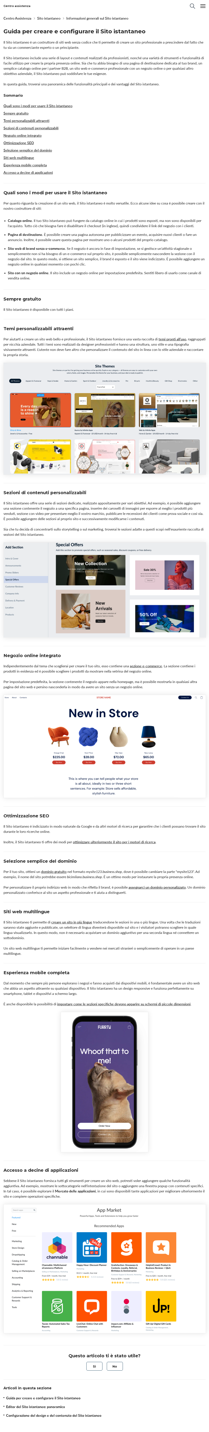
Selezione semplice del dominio (27, 150)
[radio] (94, 1366)
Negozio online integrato (22, 135)
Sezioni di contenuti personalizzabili (31, 128)
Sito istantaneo (48, 18)
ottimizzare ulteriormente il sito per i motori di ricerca (114, 842)
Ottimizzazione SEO (18, 143)
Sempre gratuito (15, 113)
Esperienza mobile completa (25, 165)
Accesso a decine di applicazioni (28, 172)
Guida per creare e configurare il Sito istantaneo (43, 1398)
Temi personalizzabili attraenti (26, 120)
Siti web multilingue (18, 157)
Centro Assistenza (17, 18)
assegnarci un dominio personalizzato (157, 887)
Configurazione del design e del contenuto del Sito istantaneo (53, 1415)
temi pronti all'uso (172, 339)
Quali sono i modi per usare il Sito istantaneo (37, 106)
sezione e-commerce (146, 666)
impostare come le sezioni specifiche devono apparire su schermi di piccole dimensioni (124, 1004)
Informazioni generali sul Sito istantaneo (97, 18)
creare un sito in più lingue (71, 922)
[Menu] (203, 6)
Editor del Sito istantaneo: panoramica (35, 1406)
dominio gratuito (54, 871)
